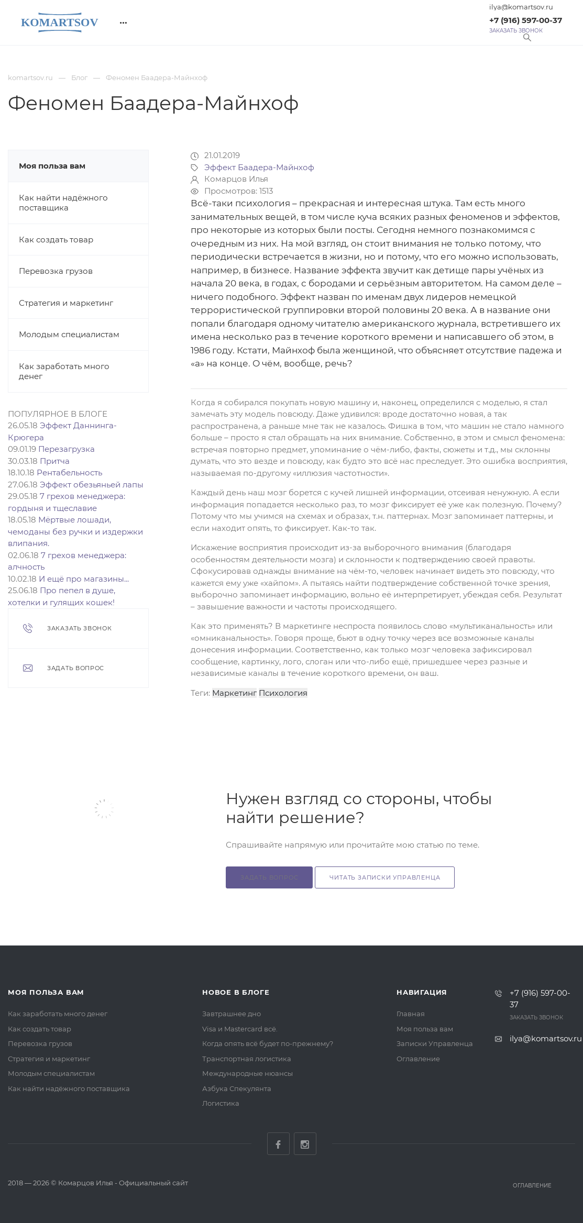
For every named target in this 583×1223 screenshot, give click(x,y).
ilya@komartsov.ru (521, 7)
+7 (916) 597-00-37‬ (525, 20)
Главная (411, 1013)
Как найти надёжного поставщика (63, 203)
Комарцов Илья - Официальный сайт (123, 1182)
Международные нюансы (247, 1073)
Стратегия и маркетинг (66, 303)
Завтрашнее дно (231, 1013)
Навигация (422, 992)
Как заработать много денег (57, 1013)
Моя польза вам (52, 166)
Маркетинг (234, 693)
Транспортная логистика (246, 1058)
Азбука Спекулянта (236, 1088)
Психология (283, 693)
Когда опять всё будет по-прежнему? (267, 1043)
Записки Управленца (435, 1043)
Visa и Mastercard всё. (240, 1029)
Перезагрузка (66, 449)
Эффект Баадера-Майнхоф (259, 167)
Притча (55, 461)
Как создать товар (56, 239)
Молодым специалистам (69, 334)
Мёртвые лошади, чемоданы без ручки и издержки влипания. (75, 531)
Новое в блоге (235, 992)
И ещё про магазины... (84, 579)
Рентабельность (69, 472)
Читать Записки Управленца (384, 877)
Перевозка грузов (56, 271)
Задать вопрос (269, 877)
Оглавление (418, 1058)
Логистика (220, 1103)
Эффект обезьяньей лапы (92, 485)
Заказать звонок (516, 31)
